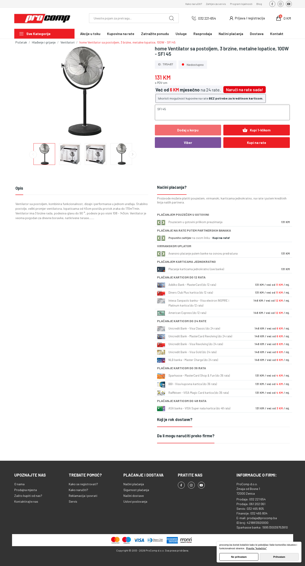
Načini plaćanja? (172, 187)
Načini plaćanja (133, 484)
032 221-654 (207, 18)
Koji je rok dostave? (174, 419)
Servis (73, 501)
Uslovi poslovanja (135, 501)
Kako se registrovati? (83, 484)
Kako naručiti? (193, 3)
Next (132, 154)
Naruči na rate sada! (244, 89)
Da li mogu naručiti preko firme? (185, 435)
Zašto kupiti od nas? (28, 496)
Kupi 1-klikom (256, 130)
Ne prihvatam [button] (239, 557)
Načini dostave (133, 496)
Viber (188, 143)
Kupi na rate (256, 143)
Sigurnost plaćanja (136, 490)
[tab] (223, 187)
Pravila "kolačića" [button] (256, 548)
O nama (19, 484)
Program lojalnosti (241, 3)
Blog (259, 3)
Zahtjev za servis (216, 3)
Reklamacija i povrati (83, 496)
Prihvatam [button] (279, 557)
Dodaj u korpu (188, 130)
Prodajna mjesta (25, 490)
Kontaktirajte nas (26, 501)
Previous (33, 154)
